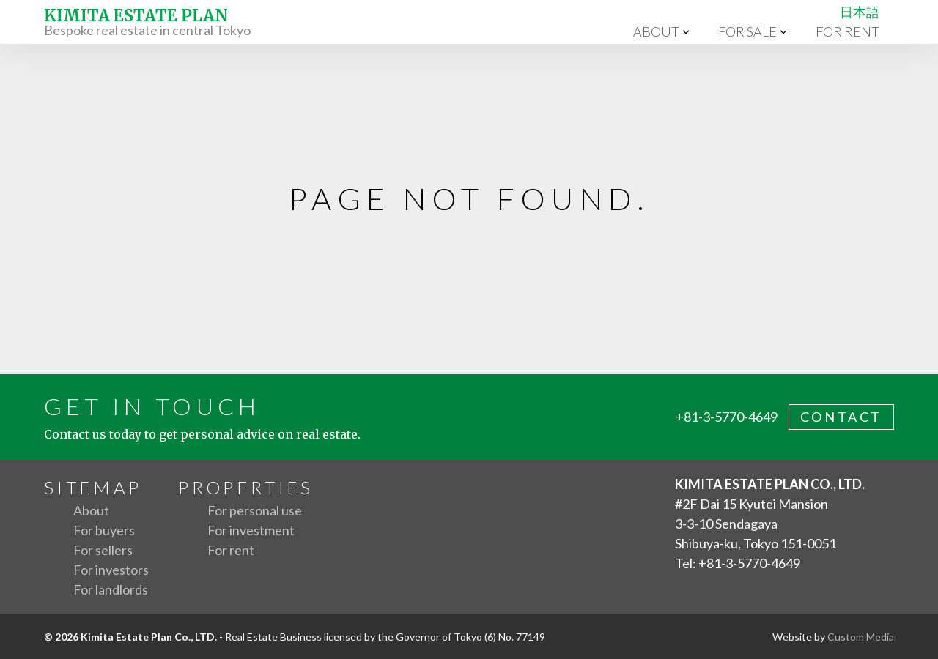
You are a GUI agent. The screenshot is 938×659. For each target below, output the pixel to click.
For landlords (110, 589)
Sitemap (93, 487)
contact (841, 417)
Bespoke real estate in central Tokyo (147, 21)
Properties (246, 487)
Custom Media (860, 636)
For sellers (103, 550)
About (656, 31)
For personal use (254, 510)
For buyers (104, 530)
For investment (251, 530)
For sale (747, 31)
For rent (847, 31)
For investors (111, 570)
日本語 (859, 12)
